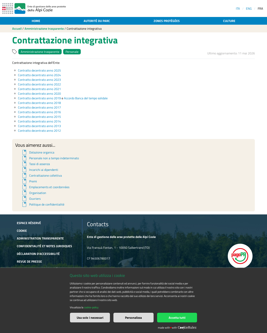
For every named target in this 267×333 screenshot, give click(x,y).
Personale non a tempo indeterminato (50, 158)
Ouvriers (31, 198)
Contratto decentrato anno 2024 (39, 75)
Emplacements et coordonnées (45, 187)
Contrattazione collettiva (41, 175)
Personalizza (133, 317)
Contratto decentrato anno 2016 (39, 112)
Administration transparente (40, 238)
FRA (260, 8)
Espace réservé (29, 223)
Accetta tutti (177, 317)
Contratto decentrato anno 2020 (39, 93)
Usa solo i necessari (90, 317)
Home (36, 21)
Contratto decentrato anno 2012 (39, 130)
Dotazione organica (37, 152)
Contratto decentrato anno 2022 (39, 84)
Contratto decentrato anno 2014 (39, 121)
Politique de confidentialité (42, 204)
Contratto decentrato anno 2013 (39, 126)
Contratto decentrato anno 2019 (39, 98)
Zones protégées (167, 21)
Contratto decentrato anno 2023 (39, 79)
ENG (249, 8)
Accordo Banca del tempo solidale (86, 98)
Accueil (17, 28)
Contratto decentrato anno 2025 (39, 70)
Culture (229, 21)
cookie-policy (91, 307)
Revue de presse (29, 261)
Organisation (33, 193)
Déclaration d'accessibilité (38, 253)
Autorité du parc (97, 21)
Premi (29, 181)
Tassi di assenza (35, 164)
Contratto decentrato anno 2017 (39, 107)
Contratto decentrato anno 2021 (39, 89)
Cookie (22, 230)
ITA (238, 8)
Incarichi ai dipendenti (39, 169)
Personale (71, 51)
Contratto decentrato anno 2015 (39, 116)
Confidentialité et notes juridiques (44, 246)
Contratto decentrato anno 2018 (39, 102)
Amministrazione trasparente (44, 28)
